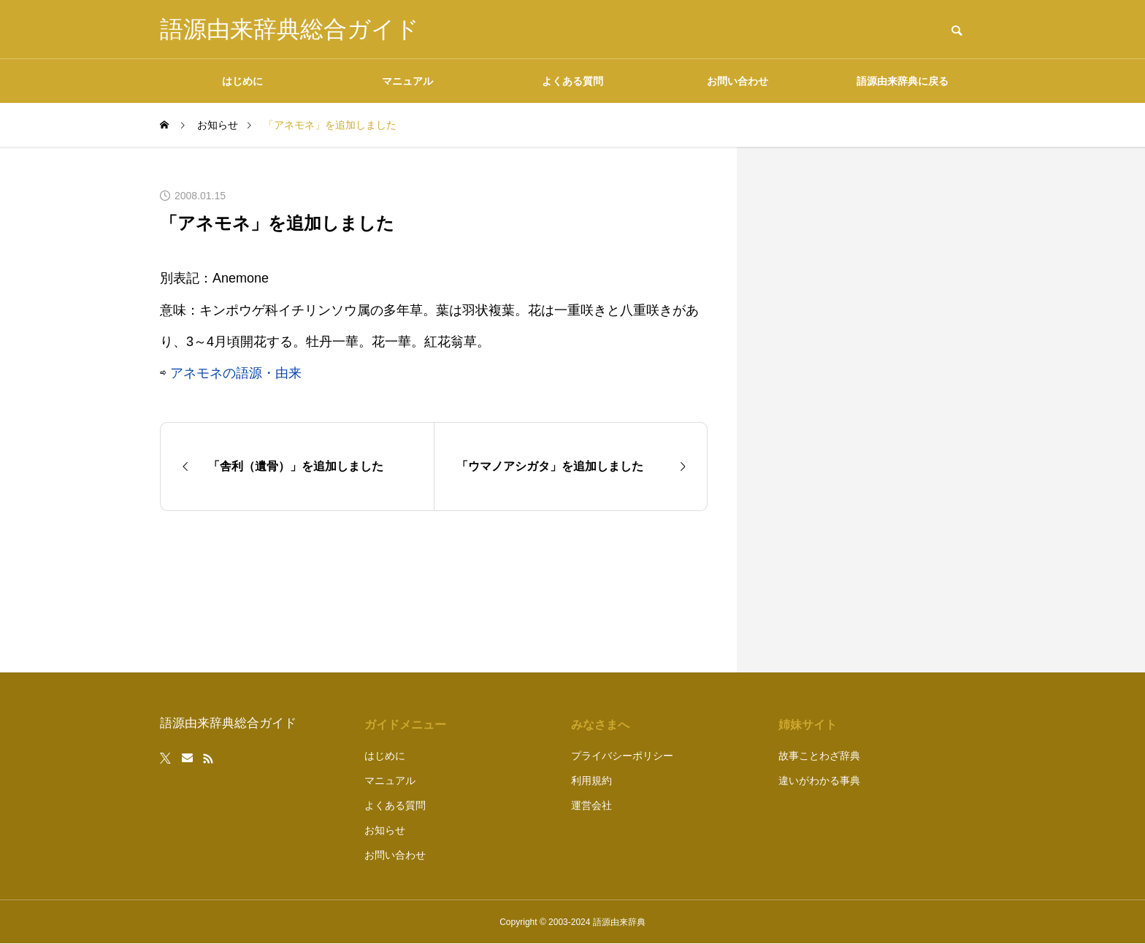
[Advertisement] (875, 410)
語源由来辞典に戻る (903, 81)
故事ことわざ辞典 (819, 755)
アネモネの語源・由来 (236, 373)
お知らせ (384, 830)
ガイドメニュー (405, 724)
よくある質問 (572, 81)
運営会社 (591, 805)
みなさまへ (600, 724)
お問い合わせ (737, 81)
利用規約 (591, 780)
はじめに (242, 81)
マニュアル (407, 81)
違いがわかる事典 (819, 780)
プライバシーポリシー (622, 755)
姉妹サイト (807, 724)
